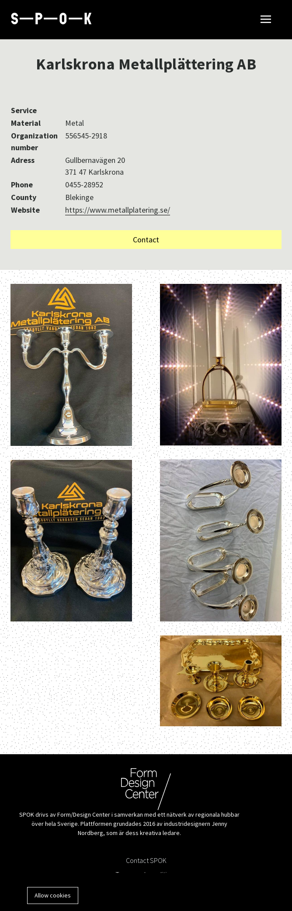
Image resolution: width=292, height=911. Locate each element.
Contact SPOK (146, 860)
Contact (146, 240)
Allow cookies (53, 895)
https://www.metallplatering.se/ (117, 210)
